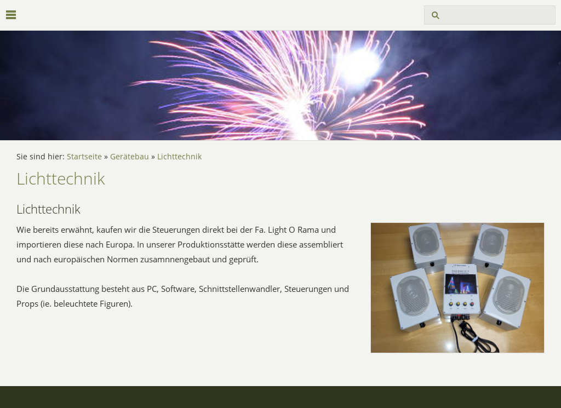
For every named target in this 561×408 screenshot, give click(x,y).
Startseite (84, 157)
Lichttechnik (179, 157)
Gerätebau (129, 157)
